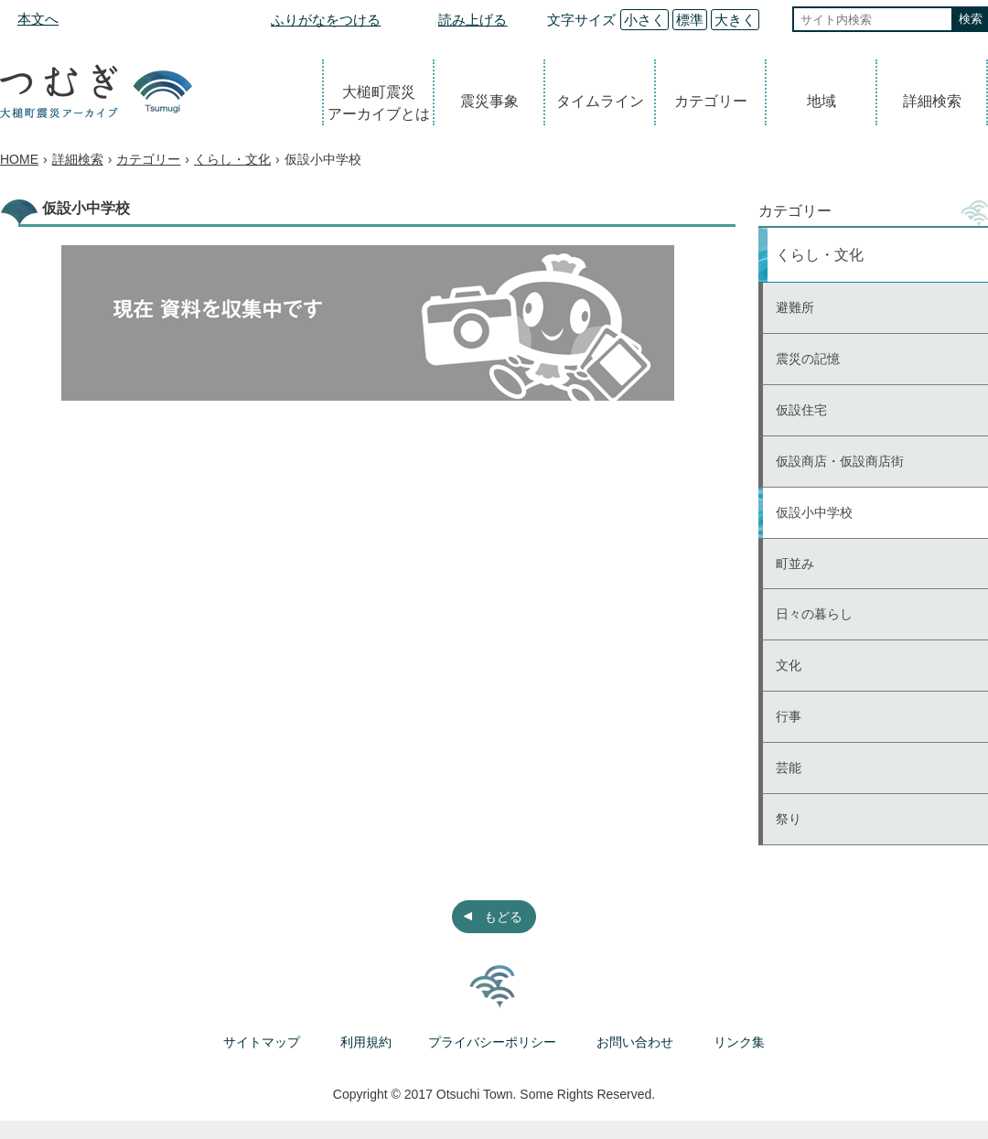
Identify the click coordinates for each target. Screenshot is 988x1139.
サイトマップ (261, 1042)
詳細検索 (932, 101)
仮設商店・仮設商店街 (840, 461)
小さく (644, 19)
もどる (503, 916)
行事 (788, 716)
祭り (788, 818)
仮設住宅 (801, 410)
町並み (795, 563)
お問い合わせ (634, 1042)
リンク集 (739, 1042)
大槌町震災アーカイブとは (379, 103)
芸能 (788, 767)
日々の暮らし (814, 614)
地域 (821, 101)
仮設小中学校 (814, 512)
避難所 (795, 307)
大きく (735, 19)
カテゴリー (710, 101)
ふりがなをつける (326, 19)
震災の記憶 (808, 358)
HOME (19, 159)
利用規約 (366, 1042)
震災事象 (489, 101)
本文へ (38, 19)
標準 (689, 19)
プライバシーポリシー (492, 1042)
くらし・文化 (232, 159)
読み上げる (472, 19)
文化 (788, 665)
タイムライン (600, 101)
